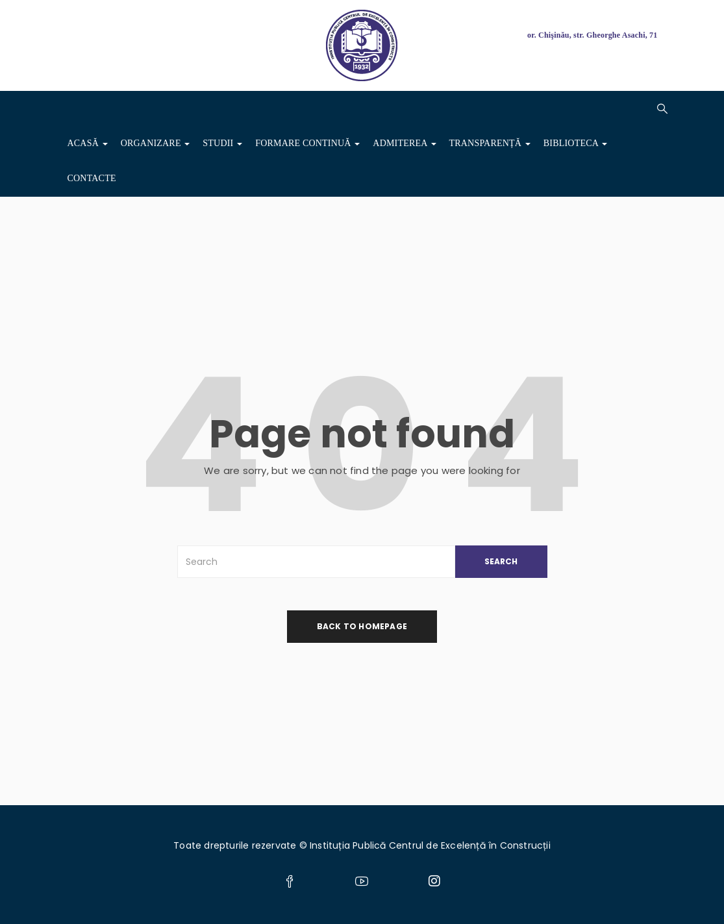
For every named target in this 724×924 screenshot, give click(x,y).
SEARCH (501, 561)
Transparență (490, 143)
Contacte (92, 178)
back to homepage (362, 626)
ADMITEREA (404, 143)
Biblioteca (575, 143)
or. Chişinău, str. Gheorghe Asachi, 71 (592, 35)
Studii (222, 143)
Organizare (155, 143)
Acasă (88, 143)
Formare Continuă (307, 143)
